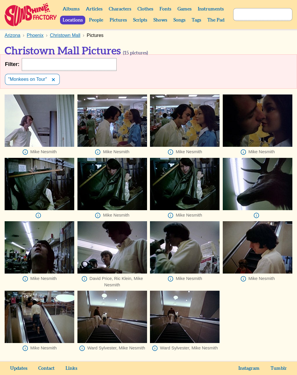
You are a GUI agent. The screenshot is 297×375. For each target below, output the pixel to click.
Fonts (165, 9)
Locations (73, 20)
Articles (94, 9)
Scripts (140, 20)
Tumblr (279, 368)
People (96, 20)
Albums (71, 9)
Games (184, 9)
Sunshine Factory (31, 14)
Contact (46, 368)
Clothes (145, 9)
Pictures (118, 20)
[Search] (256, 14)
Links (71, 368)
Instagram (249, 368)
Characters (120, 9)
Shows (160, 20)
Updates (18, 368)
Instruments (211, 9)
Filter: (12, 64)
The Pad (215, 20)
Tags (196, 20)
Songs (179, 20)
